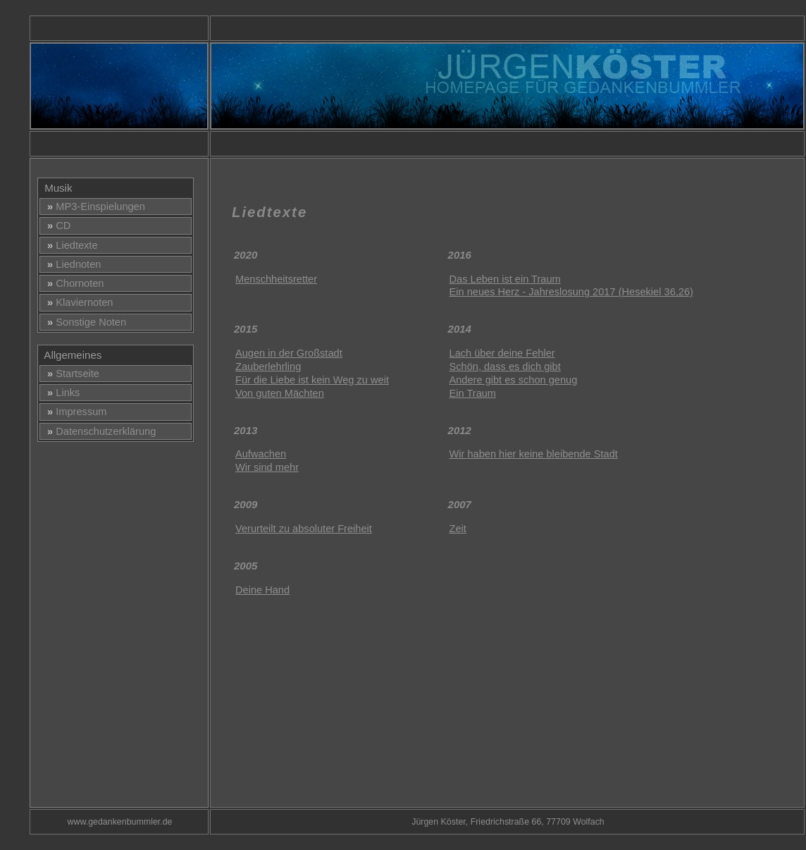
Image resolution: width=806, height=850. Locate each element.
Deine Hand (262, 590)
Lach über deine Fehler (502, 353)
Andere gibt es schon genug (514, 380)
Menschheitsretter (276, 279)
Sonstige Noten (84, 322)
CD (56, 225)
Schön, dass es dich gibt (505, 366)
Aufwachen (260, 454)
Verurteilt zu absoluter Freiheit (303, 528)
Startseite (70, 373)
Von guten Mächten (279, 393)
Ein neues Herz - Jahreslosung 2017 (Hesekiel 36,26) (571, 291)
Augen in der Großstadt (288, 353)
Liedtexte (70, 245)
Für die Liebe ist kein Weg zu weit (312, 380)
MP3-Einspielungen (93, 206)
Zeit (458, 528)
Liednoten (71, 264)
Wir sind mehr (267, 467)
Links (61, 392)
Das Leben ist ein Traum (505, 279)
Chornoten (73, 283)
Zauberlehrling (268, 366)
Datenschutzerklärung (99, 431)
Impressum (74, 411)
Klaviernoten (77, 302)
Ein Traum (473, 393)
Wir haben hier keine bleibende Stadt (534, 454)
